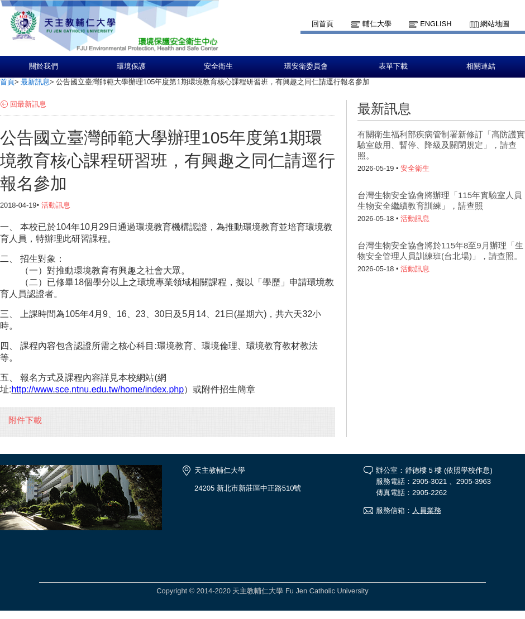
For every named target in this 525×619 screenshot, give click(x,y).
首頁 (7, 82)
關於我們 (43, 66)
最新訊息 (35, 82)
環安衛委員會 (306, 66)
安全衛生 (218, 66)
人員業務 (426, 510)
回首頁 (322, 24)
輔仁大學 (377, 24)
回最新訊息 (28, 104)
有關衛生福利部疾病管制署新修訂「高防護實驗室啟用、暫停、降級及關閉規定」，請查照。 (441, 144)
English (435, 24)
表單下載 (393, 66)
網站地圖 (494, 24)
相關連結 (480, 66)
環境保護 (131, 66)
